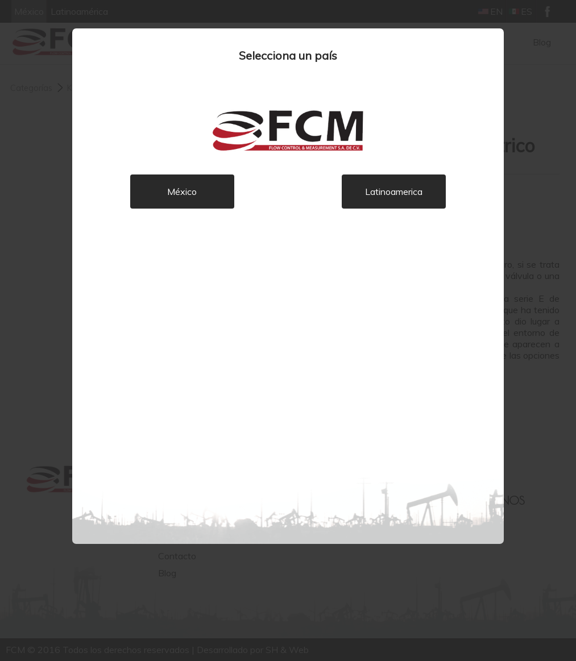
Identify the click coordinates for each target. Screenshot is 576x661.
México (182, 191)
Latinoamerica (393, 191)
